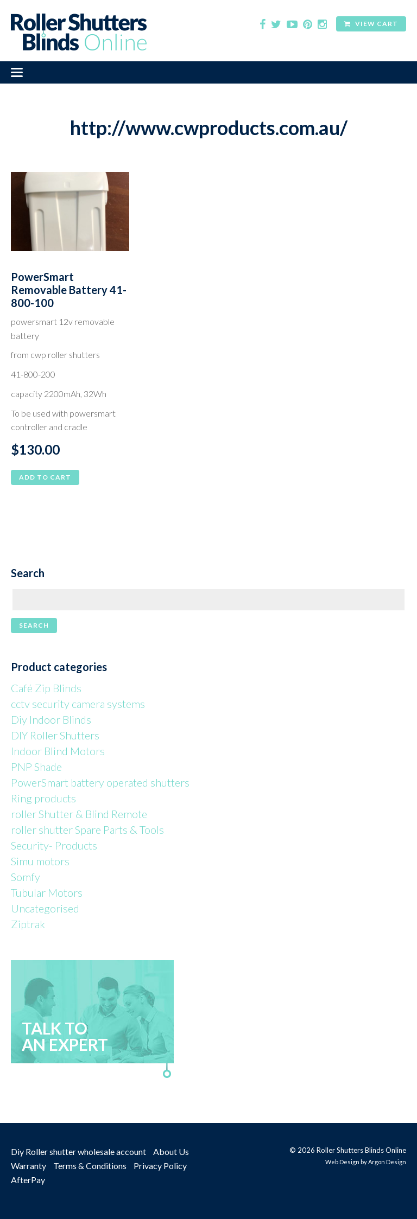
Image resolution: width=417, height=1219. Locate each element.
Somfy (25, 876)
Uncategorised (45, 908)
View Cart (371, 24)
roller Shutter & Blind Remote (79, 813)
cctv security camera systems (78, 703)
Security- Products (54, 845)
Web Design (342, 1161)
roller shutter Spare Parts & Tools (87, 829)
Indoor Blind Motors (58, 750)
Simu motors (40, 860)
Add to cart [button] (45, 477)
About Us (171, 1151)
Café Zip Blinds (46, 687)
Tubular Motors (47, 892)
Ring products (43, 798)
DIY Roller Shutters (55, 735)
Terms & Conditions (90, 1165)
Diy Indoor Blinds (51, 719)
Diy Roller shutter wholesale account (78, 1151)
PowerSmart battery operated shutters (100, 782)
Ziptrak (28, 923)
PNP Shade (36, 766)
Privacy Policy (160, 1165)
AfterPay (28, 1180)
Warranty (28, 1165)
